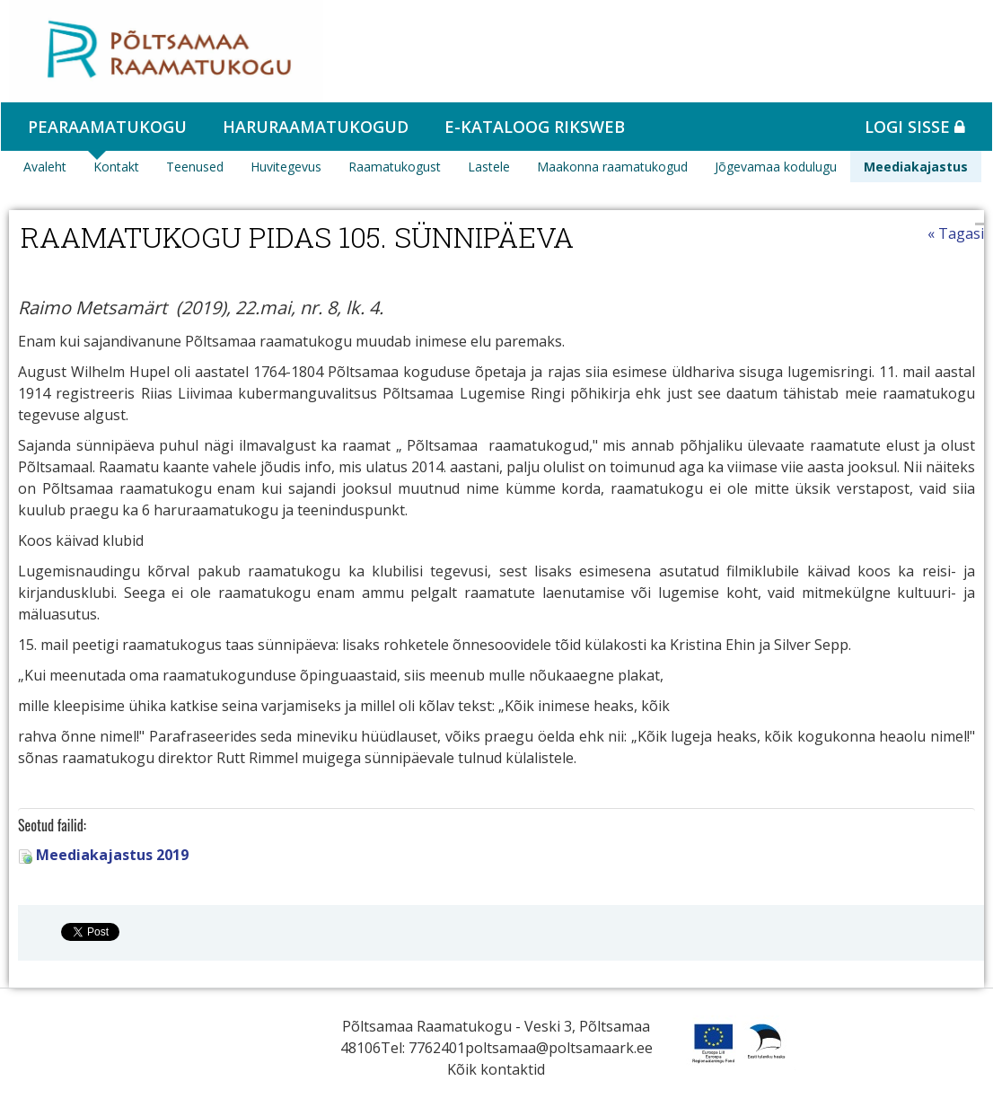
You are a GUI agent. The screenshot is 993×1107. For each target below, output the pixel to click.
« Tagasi (955, 233)
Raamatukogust (394, 166)
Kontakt (116, 166)
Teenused (195, 166)
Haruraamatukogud (316, 126)
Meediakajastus (916, 166)
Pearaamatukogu (107, 126)
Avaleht (44, 166)
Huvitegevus (285, 166)
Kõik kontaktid (496, 1069)
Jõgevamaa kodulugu (776, 166)
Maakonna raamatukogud (612, 166)
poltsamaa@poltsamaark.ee (559, 1048)
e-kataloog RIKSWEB (534, 126)
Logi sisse (915, 126)
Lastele (489, 166)
